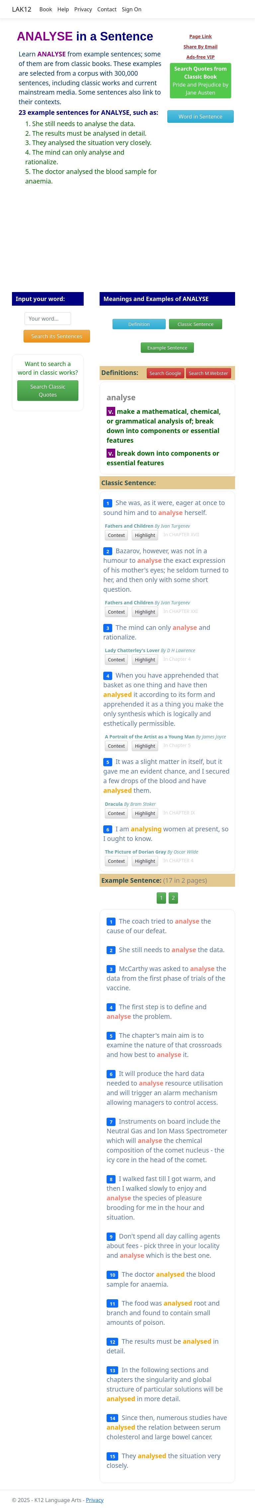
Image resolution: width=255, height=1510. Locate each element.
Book (46, 9)
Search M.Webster (208, 373)
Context (116, 535)
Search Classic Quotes (47, 390)
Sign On (131, 9)
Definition (139, 324)
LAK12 (22, 9)
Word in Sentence (200, 116)
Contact (107, 9)
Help (63, 9)
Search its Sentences (56, 336)
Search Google (165, 373)
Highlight (145, 535)
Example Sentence (167, 347)
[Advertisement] (127, 243)
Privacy (83, 9)
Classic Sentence (195, 324)
